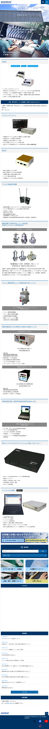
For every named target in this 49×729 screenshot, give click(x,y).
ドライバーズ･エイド (9, 115)
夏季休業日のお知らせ (24, 686)
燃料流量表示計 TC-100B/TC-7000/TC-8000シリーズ (19, 327)
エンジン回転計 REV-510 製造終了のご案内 (24, 659)
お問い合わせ (9, 703)
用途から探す (6, 555)
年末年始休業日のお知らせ (24, 654)
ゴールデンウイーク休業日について (24, 637)
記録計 (4, 61)
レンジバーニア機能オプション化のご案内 (24, 648)
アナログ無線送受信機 (9, 184)
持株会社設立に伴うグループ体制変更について (24, 681)
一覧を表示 (24, 692)
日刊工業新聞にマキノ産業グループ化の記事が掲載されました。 (24, 665)
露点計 (4, 150)
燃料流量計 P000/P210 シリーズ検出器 (24, 224)
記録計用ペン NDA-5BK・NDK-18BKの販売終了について (24, 643)
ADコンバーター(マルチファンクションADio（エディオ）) (21, 443)
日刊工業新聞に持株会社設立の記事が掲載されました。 (24, 675)
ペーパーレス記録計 (8, 490)
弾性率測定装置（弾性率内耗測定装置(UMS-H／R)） (19, 401)
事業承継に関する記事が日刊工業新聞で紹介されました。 (24, 670)
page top (46, 713)
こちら (8, 109)
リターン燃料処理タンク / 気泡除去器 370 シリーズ (19, 283)
